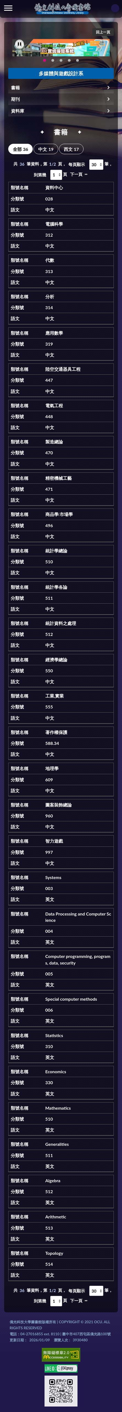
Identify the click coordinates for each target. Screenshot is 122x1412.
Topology (54, 1253)
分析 (49, 296)
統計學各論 (56, 587)
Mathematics (58, 1107)
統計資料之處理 (60, 623)
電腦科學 (54, 223)
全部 (20, 149)
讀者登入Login (115, 8)
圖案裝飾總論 (58, 804)
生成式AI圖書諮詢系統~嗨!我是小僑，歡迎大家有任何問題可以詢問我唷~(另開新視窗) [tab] (69, 62)
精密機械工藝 (58, 478)
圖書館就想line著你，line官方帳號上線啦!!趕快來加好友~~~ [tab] (61, 62)
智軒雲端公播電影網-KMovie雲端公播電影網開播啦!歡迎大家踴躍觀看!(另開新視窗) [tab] (52, 62)
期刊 (15, 99)
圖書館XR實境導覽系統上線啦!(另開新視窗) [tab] (44, 62)
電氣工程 (54, 405)
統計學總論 (56, 550)
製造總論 (54, 441)
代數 (49, 260)
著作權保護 (56, 732)
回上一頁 (103, 32)
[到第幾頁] (56, 175)
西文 (71, 149)
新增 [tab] (77, 62)
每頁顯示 (76, 164)
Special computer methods (71, 998)
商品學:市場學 (59, 514)
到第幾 (40, 174)
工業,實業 (54, 695)
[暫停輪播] (19, 45)
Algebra (52, 1180)
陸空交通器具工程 (63, 369)
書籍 (15, 87)
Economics (55, 1071)
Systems (53, 877)
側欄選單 (8, 8)
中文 (45, 149)
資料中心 (54, 187)
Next (98, 49)
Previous (24, 49)
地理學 (52, 768)
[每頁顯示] (96, 164)
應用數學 (54, 332)
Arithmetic (55, 1216)
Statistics (54, 1035)
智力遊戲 (54, 840)
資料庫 (17, 110)
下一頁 (76, 174)
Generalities (57, 1144)
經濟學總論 (56, 659)
